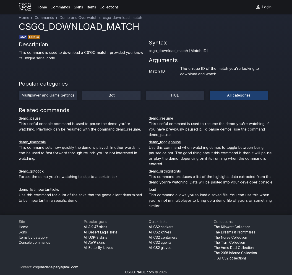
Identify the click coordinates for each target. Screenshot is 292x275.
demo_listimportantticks (39, 189)
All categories (238, 95)
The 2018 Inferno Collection (235, 253)
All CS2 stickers (161, 227)
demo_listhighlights (165, 171)
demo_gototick (31, 171)
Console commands (34, 242)
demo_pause (30, 118)
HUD (175, 95)
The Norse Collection (230, 237)
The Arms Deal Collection (234, 248)
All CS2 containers (163, 237)
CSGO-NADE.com (139, 272)
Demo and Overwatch (78, 17)
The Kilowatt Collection (232, 227)
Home (41, 7)
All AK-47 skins (95, 227)
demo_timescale (32, 142)
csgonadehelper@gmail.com (55, 267)
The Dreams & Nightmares (234, 232)
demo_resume (161, 118)
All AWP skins (94, 242)
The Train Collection (229, 242)
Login (263, 7)
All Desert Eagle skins (100, 232)
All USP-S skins (95, 237)
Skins (78, 7)
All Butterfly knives (98, 248)
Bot (112, 95)
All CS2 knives (160, 232)
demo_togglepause (165, 142)
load (152, 189)
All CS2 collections (232, 258)
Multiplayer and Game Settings (47, 95)
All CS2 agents (160, 242)
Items (91, 7)
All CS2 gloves (160, 248)
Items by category (33, 237)
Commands (60, 7)
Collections (109, 7)
